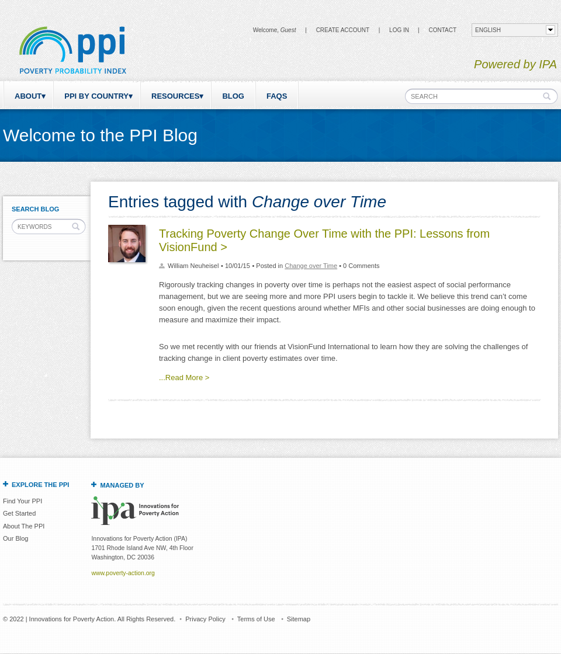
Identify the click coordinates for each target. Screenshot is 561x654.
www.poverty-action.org (122, 573)
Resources (175, 96)
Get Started (19, 513)
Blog (233, 96)
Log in (399, 30)
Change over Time (311, 265)
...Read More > (184, 377)
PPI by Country (96, 96)
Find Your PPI (22, 501)
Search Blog (35, 209)
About (28, 96)
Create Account (342, 30)
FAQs (276, 96)
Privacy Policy (205, 618)
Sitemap (298, 618)
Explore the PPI (40, 484)
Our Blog (15, 538)
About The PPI (23, 526)
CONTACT (442, 30)
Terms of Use (256, 618)
